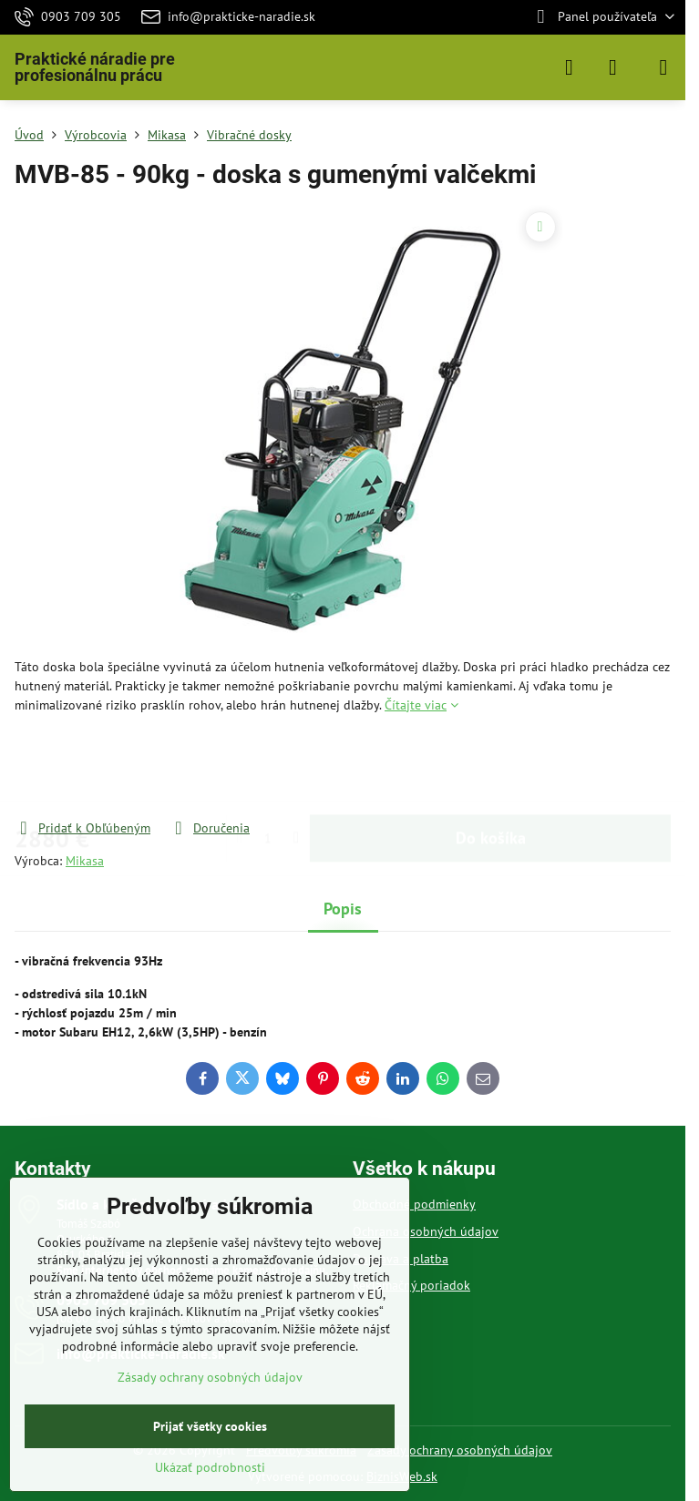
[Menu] (663, 67)
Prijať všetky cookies (210, 1426)
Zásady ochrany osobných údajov (459, 1450)
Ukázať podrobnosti (210, 1467)
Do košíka (491, 766)
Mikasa (85, 861)
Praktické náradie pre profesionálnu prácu (95, 67)
